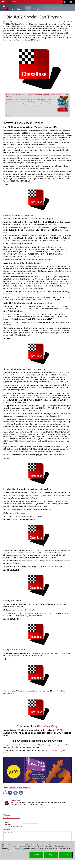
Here (19, 848)
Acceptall (66, 855)
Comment (6, 829)
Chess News (17, 9)
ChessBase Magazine (15, 788)
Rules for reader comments (11, 818)
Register (19, 826)
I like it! (61, 21)
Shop (4, 2)
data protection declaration (37, 850)
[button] (14, 2)
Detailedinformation (36, 855)
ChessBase (15, 801)
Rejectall (51, 855)
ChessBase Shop (47, 726)
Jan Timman (26, 788)
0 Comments (68, 21)
